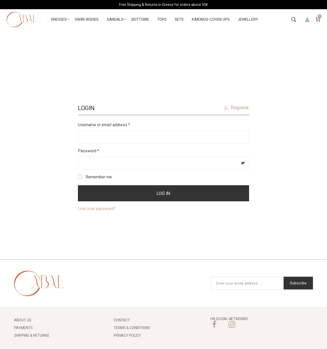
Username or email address (112, 124)
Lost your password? (97, 208)
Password (96, 150)
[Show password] (243, 163)
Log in (163, 193)
